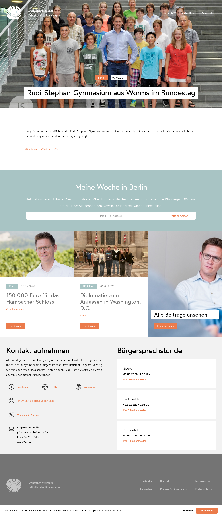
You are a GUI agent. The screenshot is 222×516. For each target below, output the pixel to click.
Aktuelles (187, 13)
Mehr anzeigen (165, 325)
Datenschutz (203, 489)
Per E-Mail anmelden (135, 379)
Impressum (202, 481)
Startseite (167, 13)
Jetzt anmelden (179, 215)
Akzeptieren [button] (207, 510)
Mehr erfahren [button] (113, 510)
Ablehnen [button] (188, 510)
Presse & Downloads (174, 489)
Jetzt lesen (15, 325)
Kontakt (206, 13)
